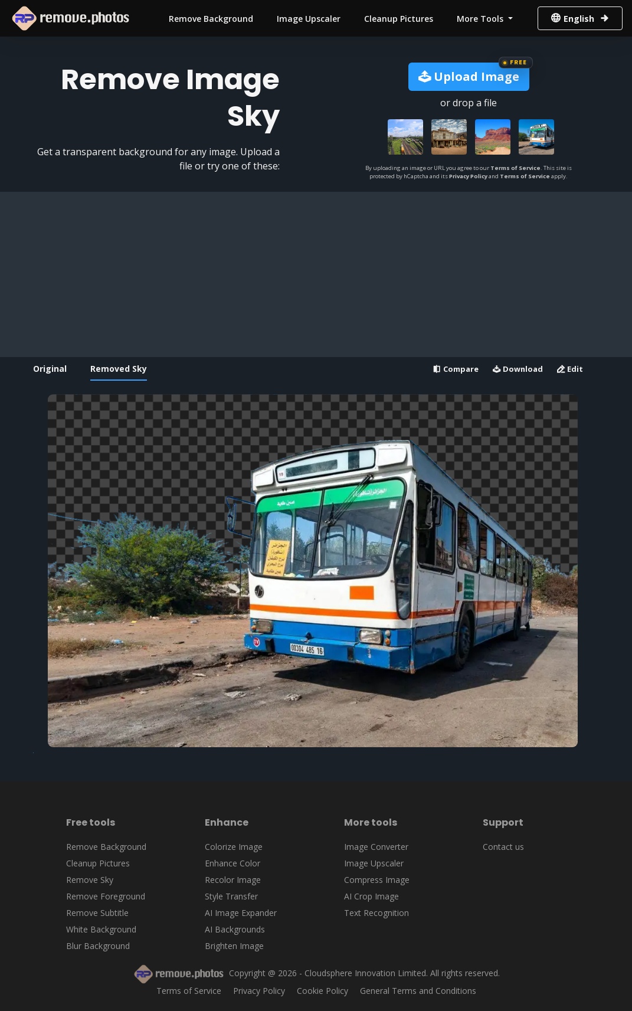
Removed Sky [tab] (118, 368)
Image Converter (376, 846)
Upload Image (468, 76)
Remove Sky (89, 879)
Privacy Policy (468, 176)
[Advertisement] (312, 274)
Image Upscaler (308, 18)
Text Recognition (376, 912)
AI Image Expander (241, 912)
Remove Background (211, 18)
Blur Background (98, 945)
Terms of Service (515, 168)
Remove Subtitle (97, 912)
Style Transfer (231, 896)
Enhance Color (232, 863)
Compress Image (377, 879)
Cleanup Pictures (398, 18)
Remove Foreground (105, 896)
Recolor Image (233, 879)
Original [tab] (50, 368)
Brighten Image (234, 945)
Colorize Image (234, 846)
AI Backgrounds (235, 929)
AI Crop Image (371, 896)
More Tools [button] (481, 18)
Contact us (503, 846)
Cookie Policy (322, 990)
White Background (101, 929)
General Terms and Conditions (418, 990)
